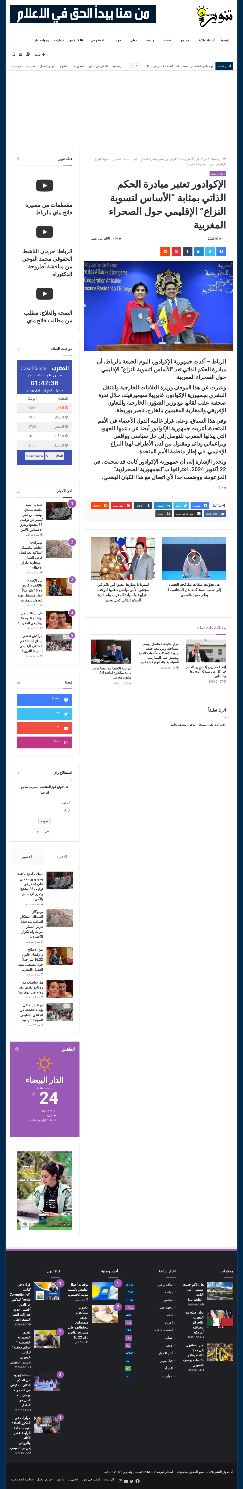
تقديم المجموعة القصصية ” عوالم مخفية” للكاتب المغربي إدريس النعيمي (20, 1348)
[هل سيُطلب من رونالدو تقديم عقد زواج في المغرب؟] (59, 620)
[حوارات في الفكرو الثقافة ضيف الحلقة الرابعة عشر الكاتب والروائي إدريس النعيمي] (47, 1425)
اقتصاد (167, 40)
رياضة (150, 40)
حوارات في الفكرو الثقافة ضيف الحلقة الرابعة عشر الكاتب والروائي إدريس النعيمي (20, 1434)
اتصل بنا (78, 66)
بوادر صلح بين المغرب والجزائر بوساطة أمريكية (194, 1323)
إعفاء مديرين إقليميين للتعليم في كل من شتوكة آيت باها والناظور (206, 671)
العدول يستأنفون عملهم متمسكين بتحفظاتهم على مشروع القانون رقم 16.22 (78, 1323)
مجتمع (185, 40)
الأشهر (27, 856)
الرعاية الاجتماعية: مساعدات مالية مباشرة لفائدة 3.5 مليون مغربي (112, 672)
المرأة (168, 1369)
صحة (169, 1346)
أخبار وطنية (186, 159)
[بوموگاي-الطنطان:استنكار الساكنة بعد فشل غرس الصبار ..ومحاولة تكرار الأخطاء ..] (59, 549)
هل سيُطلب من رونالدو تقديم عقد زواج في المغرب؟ (30, 618)
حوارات (59, 40)
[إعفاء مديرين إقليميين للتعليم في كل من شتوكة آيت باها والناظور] (206, 651)
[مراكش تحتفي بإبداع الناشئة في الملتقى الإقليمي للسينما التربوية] (59, 642)
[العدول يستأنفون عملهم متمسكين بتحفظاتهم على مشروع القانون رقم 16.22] (105, 1315)
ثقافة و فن (97, 40)
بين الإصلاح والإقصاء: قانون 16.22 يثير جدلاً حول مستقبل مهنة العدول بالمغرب (30, 590)
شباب (169, 1339)
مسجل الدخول (196, 724)
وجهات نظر (41, 40)
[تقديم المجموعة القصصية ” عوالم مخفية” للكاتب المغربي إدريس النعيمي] (47, 1340)
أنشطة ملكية (207, 40)
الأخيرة (62, 856)
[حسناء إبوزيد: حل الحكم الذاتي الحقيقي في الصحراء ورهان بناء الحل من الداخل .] (47, 1383)
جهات (117, 40)
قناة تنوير (75, 40)
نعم (63, 803)
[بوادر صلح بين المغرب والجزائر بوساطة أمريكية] (220, 1320)
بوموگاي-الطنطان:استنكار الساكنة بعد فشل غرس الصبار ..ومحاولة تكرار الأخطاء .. (160, 66)
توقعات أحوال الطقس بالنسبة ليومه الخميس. (78, 1290)
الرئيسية (225, 40)
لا (65, 810)
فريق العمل (47, 66)
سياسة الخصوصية (23, 66)
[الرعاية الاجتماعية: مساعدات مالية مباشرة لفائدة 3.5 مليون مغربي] (111, 652)
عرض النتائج (44, 831)
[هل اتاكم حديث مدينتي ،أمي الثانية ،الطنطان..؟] (220, 1292)
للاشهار (64, 66)
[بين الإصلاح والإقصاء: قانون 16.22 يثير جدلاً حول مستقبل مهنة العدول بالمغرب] (59, 587)
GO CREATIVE (113, 1472)
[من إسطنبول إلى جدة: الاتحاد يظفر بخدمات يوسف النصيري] (220, 1353)
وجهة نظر (166, 1308)
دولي (133, 40)
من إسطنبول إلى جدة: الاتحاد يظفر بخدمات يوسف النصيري (193, 1356)
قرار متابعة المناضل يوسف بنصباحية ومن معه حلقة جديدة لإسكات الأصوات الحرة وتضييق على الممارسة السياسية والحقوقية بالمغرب (158, 653)
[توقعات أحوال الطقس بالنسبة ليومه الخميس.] (105, 1292)
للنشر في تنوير (98, 66)
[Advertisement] (121, 106)
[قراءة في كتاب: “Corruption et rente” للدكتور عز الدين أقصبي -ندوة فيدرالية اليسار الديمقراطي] (47, 1292)
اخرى (169, 1323)
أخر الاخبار (202, 159)
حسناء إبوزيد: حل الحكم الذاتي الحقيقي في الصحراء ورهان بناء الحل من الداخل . (20, 1391)
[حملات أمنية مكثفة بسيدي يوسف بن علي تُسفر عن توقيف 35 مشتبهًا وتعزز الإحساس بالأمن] (59, 511)
